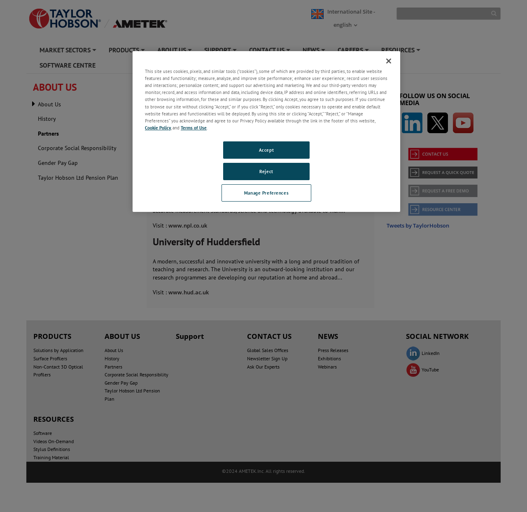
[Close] (389, 61)
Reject (266, 171)
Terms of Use (194, 127)
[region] (266, 131)
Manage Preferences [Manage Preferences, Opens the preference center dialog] (266, 193)
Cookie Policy (158, 127)
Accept (266, 150)
